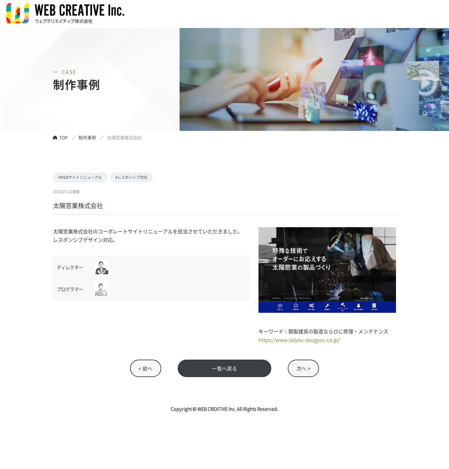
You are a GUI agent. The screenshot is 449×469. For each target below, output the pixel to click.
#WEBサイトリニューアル (80, 177)
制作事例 (87, 137)
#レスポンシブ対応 (131, 177)
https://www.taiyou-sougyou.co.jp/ (299, 339)
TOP (63, 137)
